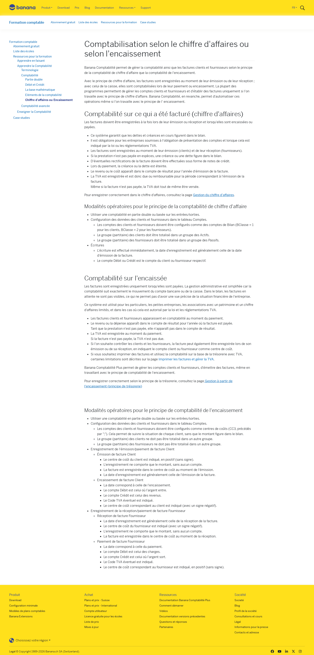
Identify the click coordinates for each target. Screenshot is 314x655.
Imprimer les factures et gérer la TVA (186, 359)
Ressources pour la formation (119, 22)
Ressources (126, 7)
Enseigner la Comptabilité (34, 112)
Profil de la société (245, 611)
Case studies (148, 22)
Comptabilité (29, 75)
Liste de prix (91, 622)
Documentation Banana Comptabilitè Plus (184, 600)
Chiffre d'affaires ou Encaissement (49, 100)
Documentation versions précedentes (182, 616)
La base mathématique (40, 90)
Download (63, 7)
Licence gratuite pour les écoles (103, 616)
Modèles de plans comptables (27, 611)
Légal (237, 622)
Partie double (34, 79)
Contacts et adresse (246, 632)
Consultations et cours (248, 616)
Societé (239, 600)
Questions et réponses (173, 622)
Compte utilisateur (95, 611)
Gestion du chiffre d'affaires (213, 195)
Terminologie (29, 70)
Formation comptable (26, 22)
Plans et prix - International (100, 605)
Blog (87, 7)
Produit (45, 7)
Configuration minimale (23, 605)
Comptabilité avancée (35, 106)
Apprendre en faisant (31, 60)
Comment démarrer (171, 605)
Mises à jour (91, 627)
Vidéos (163, 611)
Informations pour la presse (251, 627)
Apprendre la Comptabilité (34, 66)
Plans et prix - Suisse (97, 600)
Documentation (104, 7)
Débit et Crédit (34, 85)
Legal (12, 651)
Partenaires (166, 627)
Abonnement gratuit (63, 22)
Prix (77, 7)
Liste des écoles (88, 22)
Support (146, 7)
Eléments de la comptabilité (43, 95)
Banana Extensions (21, 616)
